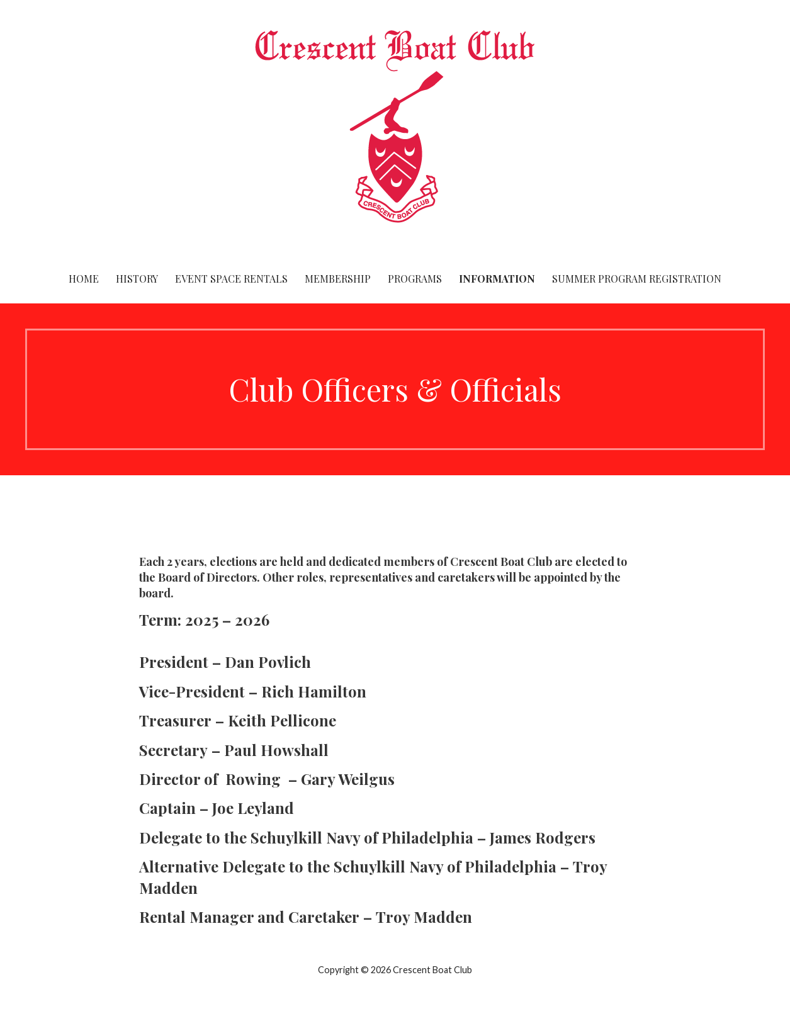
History (137, 278)
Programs (415, 278)
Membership (338, 278)
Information (497, 278)
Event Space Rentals (231, 278)
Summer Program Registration (636, 278)
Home (84, 278)
